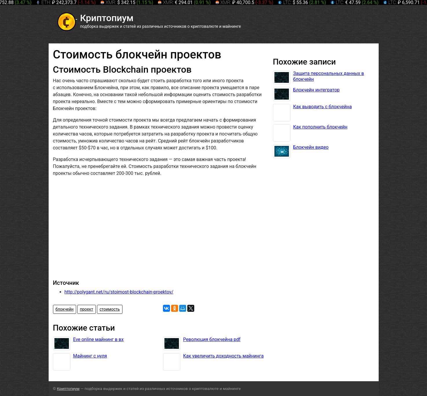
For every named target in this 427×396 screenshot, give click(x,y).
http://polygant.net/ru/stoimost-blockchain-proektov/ (119, 292)
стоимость (110, 309)
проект (86, 309)
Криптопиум (68, 388)
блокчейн (65, 309)
